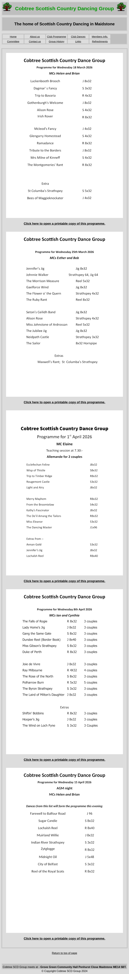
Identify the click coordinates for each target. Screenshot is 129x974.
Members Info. (100, 36)
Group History (56, 41)
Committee (13, 41)
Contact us (35, 41)
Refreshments (100, 41)
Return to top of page (64, 953)
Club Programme (56, 36)
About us (35, 36)
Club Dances (78, 36)
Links (78, 41)
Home (13, 36)
